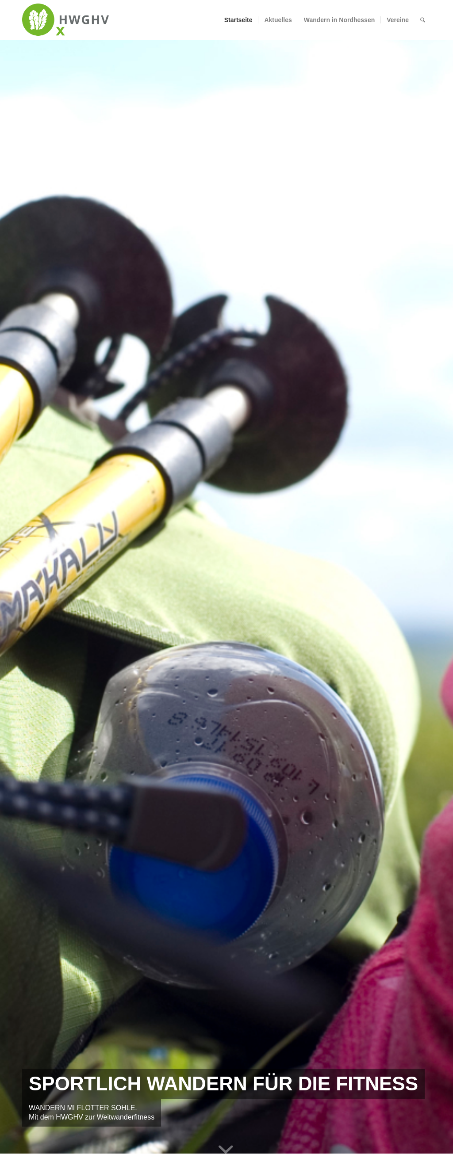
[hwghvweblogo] (65, 20)
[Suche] (423, 20)
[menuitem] (238, 20)
